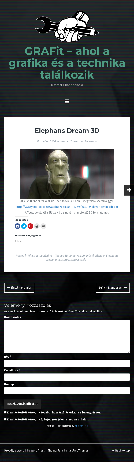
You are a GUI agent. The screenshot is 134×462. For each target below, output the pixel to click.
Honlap (9, 384)
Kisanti (93, 141)
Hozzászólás (12, 317)
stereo (65, 259)
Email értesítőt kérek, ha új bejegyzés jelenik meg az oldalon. (48, 419)
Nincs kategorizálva (40, 255)
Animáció (88, 255)
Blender (100, 255)
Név (7, 356)
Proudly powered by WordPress (24, 450)
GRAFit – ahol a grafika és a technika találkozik (67, 62)
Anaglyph (75, 255)
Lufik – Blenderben (113, 287)
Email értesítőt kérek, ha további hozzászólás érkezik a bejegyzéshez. (54, 412)
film (57, 259)
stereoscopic (78, 259)
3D (66, 255)
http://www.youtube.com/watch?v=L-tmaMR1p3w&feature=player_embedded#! (67, 206)
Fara (60, 450)
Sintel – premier (19, 287)
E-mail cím (12, 370)
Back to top (121, 450)
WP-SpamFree (81, 426)
